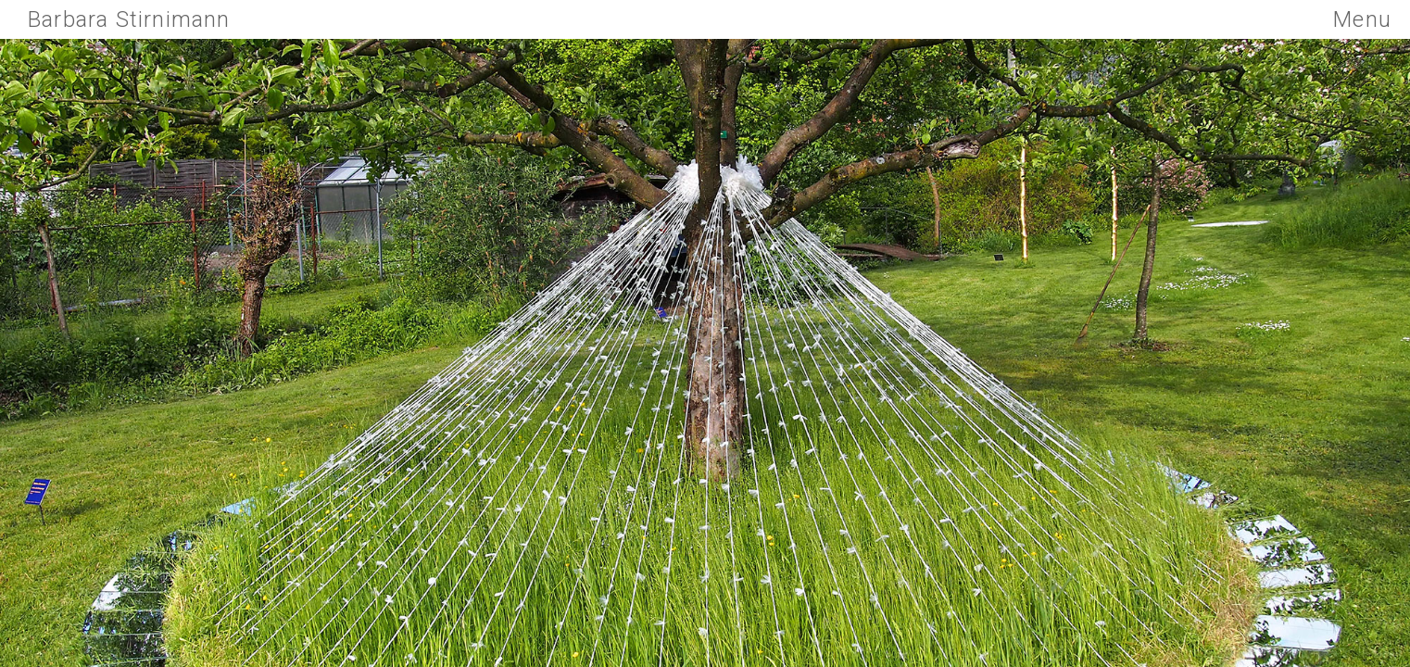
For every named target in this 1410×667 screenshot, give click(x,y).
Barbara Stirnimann (129, 19)
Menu (1362, 19)
